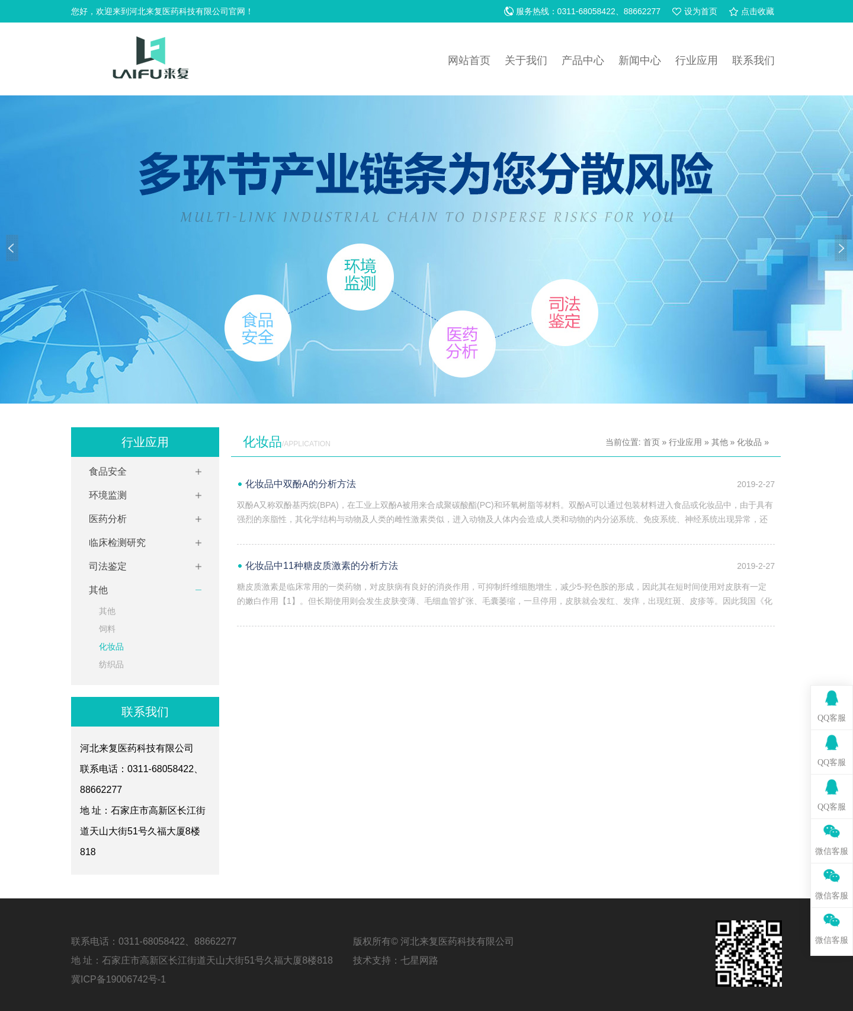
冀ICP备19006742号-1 (118, 979)
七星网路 (419, 960)
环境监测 (108, 495)
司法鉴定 (108, 566)
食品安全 (108, 471)
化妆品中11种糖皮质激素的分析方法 (321, 566)
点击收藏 (757, 11)
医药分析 (108, 519)
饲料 (107, 629)
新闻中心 (639, 60)
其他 (98, 590)
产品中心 (583, 60)
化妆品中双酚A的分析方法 (300, 484)
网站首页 (469, 60)
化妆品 (111, 646)
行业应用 (696, 60)
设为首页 (700, 11)
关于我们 (526, 60)
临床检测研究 (117, 543)
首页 (651, 442)
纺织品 (111, 664)
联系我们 (753, 60)
